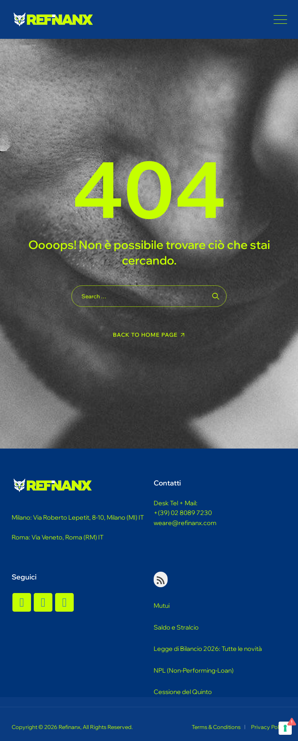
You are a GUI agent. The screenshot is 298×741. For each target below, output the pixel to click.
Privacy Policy (268, 727)
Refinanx (69, 727)
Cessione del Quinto (183, 692)
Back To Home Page (145, 334)
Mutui (162, 605)
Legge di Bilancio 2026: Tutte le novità (208, 648)
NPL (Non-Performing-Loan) (194, 670)
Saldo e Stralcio (176, 627)
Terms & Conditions (216, 727)
